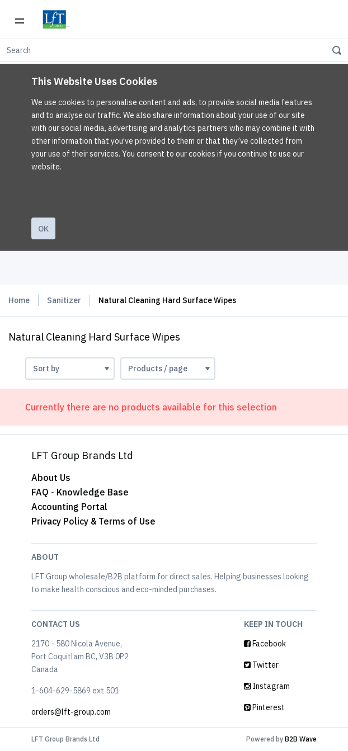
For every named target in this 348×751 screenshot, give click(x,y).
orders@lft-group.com (71, 712)
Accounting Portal (69, 506)
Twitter (261, 665)
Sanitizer (64, 300)
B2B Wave (301, 739)
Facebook (265, 644)
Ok (43, 229)
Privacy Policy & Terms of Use (93, 521)
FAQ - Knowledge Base (80, 492)
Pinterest (264, 707)
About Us (50, 477)
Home (19, 300)
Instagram (267, 686)
